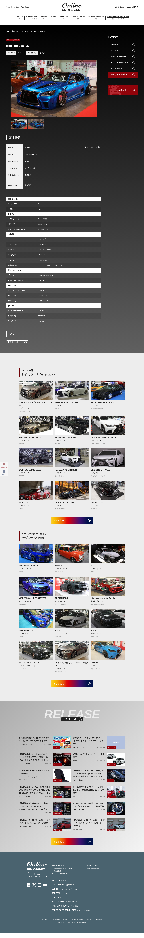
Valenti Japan (24, 767)
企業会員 (99, 924)
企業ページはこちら (90, 147)
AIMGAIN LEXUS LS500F (30, 438)
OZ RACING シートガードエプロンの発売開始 (34, 775)
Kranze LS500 (97, 502)
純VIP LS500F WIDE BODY (66, 438)
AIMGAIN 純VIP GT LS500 (66, 402)
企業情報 (114, 45)
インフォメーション (119, 63)
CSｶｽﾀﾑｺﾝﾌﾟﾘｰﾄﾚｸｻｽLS (100, 470)
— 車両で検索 (56, 876)
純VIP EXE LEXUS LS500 (30, 470)
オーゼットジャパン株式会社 (30, 780)
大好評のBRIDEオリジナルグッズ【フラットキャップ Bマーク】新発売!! (88, 744)
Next (92, 88)
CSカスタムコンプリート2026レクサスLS (35, 403)
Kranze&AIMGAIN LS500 (66, 470)
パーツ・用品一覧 (118, 57)
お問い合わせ (55, 924)
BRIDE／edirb (78, 750)
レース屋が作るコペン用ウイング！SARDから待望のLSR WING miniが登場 (88, 793)
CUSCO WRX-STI (26, 632)
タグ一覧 (45, 924)
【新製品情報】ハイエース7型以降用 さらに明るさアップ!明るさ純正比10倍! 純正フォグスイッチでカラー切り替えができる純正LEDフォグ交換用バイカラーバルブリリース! (34, 793)
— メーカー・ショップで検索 (62, 873)
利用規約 (90, 924)
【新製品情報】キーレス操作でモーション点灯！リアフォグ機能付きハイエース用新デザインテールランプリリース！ (34, 760)
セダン (42, 53)
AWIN (75, 764)
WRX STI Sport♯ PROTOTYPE (32, 600)
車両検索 (15, 31)
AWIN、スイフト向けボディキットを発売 (88, 758)
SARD (75, 799)
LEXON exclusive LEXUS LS (103, 438)
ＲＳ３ (58, 632)
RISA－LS (23, 502)
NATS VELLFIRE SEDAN (103, 402)
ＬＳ (30, 31)
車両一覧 (114, 51)
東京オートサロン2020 (17, 342)
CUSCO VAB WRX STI (29, 567)
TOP (7, 31)
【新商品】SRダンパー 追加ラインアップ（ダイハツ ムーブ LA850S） (34, 824)
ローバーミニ (60, 567)
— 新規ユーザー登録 (92, 873)
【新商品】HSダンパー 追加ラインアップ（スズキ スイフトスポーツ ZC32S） (89, 826)
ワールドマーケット (26, 747)
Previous (14, 88)
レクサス (23, 31)
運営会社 (66, 924)
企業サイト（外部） (119, 75)
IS (92, 567)
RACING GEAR (25, 829)
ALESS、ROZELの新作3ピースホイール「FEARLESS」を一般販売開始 (88, 808)
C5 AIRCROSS (61, 600)
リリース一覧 (116, 69)
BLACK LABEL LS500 (64, 502)
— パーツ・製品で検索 (59, 878)
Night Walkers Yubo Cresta (103, 600)
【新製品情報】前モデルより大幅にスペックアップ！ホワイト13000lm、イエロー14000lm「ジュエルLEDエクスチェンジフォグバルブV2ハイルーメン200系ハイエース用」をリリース (34, 810)
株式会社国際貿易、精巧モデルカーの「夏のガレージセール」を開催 (34, 742)
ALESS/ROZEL (79, 813)
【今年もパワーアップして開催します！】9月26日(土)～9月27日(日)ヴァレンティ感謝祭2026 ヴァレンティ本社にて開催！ (89, 777)
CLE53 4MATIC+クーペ (29, 664)
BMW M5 (95, 664)
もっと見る (61, 521)
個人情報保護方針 (78, 924)
